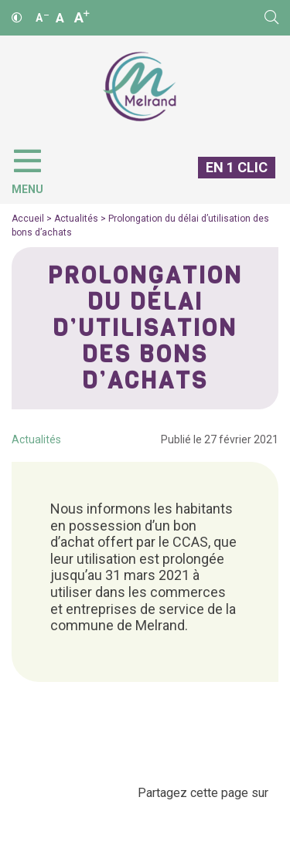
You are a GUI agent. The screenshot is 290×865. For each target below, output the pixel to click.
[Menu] (35, 168)
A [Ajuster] (60, 17)
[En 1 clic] (230, 180)
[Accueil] (139, 87)
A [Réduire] (42, 18)
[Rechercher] (271, 18)
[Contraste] (17, 18)
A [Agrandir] (82, 17)
